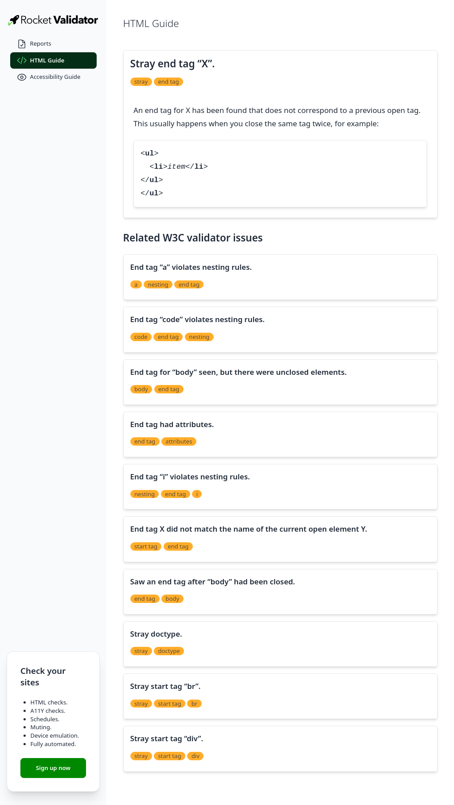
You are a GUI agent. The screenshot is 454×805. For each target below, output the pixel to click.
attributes (178, 441)
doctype (169, 651)
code (141, 337)
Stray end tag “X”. (172, 63)
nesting (158, 284)
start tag (145, 546)
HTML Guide (41, 60)
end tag (168, 82)
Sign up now (53, 768)
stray (141, 82)
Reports (34, 44)
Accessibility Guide (49, 77)
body (141, 389)
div (196, 756)
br (194, 704)
